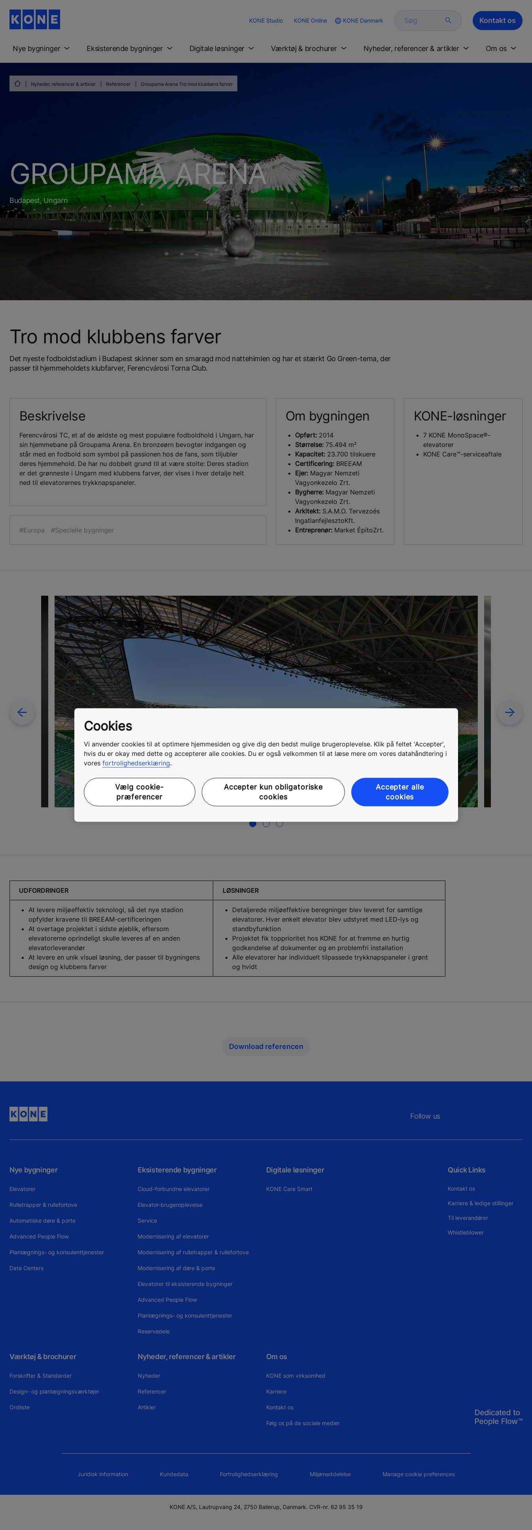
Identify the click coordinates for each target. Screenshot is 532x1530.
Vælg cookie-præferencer (139, 792)
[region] (266, 765)
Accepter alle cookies (400, 792)
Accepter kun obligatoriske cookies (273, 792)
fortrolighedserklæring (136, 763)
